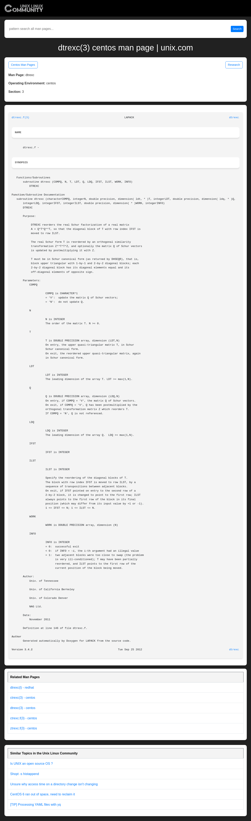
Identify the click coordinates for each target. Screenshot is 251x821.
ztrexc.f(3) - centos (23, 728)
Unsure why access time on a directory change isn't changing (54, 784)
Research (234, 64)
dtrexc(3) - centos (22, 708)
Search (237, 28)
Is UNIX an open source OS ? (31, 763)
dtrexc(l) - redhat (22, 687)
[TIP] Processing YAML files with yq (35, 804)
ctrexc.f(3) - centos (23, 718)
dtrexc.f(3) (20, 117)
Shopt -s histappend (24, 774)
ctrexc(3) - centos (22, 697)
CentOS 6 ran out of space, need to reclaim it (42, 794)
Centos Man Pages (23, 64)
